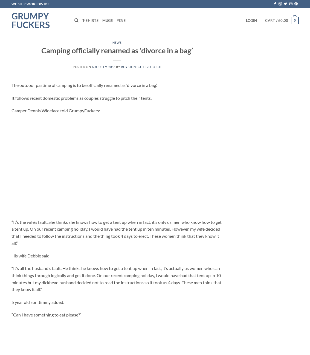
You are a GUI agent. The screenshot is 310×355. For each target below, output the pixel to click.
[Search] (76, 20)
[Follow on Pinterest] (296, 4)
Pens (121, 20)
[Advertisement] (117, 166)
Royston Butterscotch (141, 67)
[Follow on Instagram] (280, 4)
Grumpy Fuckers (30, 20)
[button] (251, 20)
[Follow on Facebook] (275, 4)
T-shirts (90, 20)
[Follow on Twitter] (285, 4)
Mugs (107, 20)
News (117, 42)
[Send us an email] (290, 4)
